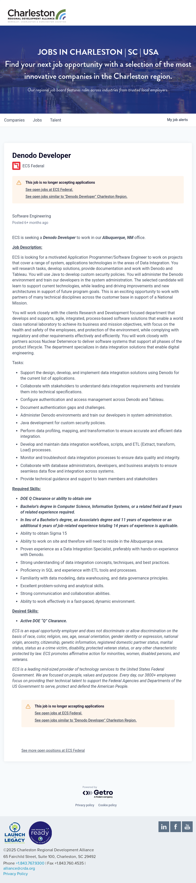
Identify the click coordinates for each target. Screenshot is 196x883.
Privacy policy (84, 805)
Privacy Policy (15, 873)
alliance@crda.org (19, 868)
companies (14, 120)
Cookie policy (107, 805)
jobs (37, 120)
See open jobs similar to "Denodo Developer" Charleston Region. (76, 196)
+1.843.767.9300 (30, 863)
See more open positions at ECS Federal (53, 750)
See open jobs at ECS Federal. (49, 190)
